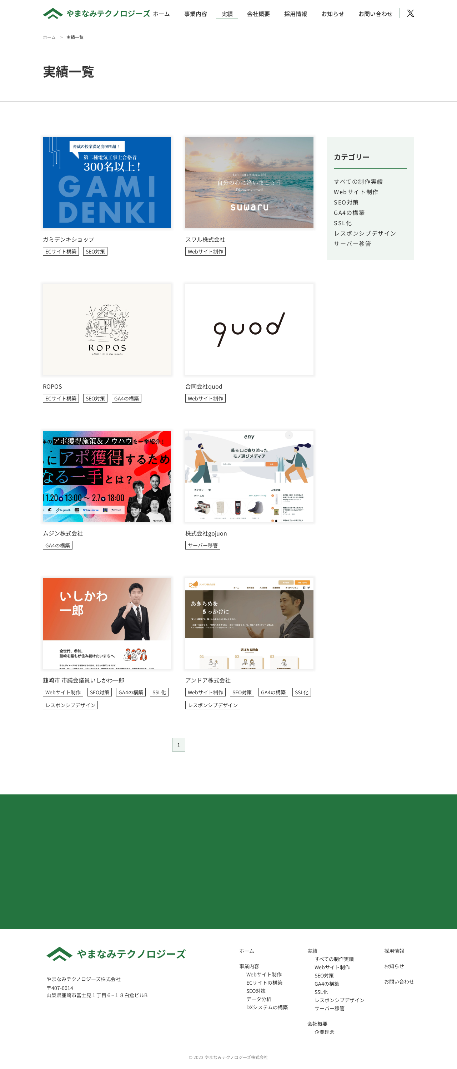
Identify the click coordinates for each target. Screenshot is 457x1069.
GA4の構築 (126, 398)
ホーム (161, 13)
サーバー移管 (203, 545)
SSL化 (159, 692)
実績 (227, 13)
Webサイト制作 (205, 251)
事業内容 (195, 13)
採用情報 (295, 13)
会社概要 (258, 13)
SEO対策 (95, 251)
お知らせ (332, 13)
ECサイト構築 (60, 251)
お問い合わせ (375, 13)
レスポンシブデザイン (70, 705)
